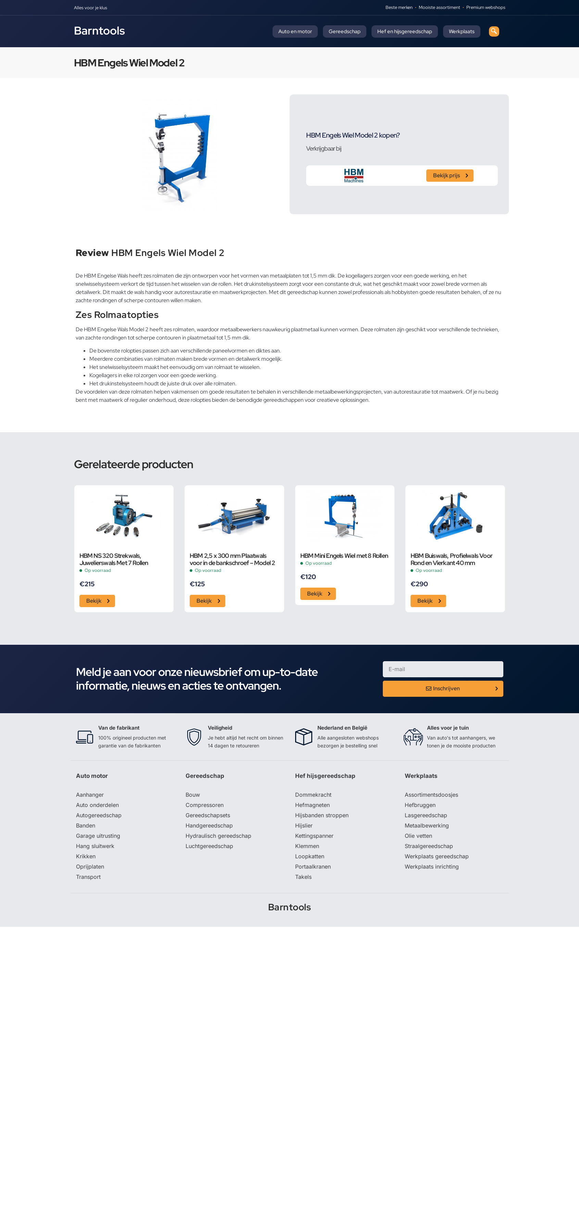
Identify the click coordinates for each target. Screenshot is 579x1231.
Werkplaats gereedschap (437, 856)
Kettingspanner (314, 835)
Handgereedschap (209, 825)
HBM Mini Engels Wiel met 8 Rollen (344, 555)
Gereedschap (345, 31)
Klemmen (307, 846)
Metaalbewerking (427, 825)
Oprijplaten (90, 866)
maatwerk (111, 399)
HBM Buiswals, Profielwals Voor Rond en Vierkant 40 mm (451, 559)
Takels (303, 876)
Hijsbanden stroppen (322, 815)
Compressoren (205, 805)
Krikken (86, 856)
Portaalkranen (313, 866)
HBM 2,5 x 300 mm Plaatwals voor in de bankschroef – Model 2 (232, 559)
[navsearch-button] (494, 31)
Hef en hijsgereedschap (404, 31)
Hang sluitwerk (95, 846)
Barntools (99, 30)
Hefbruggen (420, 805)
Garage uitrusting (98, 835)
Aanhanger (90, 794)
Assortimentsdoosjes (431, 794)
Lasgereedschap (426, 815)
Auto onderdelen (97, 805)
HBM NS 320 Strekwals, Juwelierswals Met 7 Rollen (113, 559)
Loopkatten (309, 856)
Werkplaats (462, 31)
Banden (85, 825)
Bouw (193, 794)
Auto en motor (295, 31)
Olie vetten (418, 835)
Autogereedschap (99, 815)
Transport (88, 876)
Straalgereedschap (429, 846)
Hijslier (304, 825)
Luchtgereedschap (209, 846)
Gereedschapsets (208, 815)
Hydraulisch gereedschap (218, 835)
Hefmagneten (312, 805)
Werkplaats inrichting (432, 866)
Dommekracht (313, 794)
